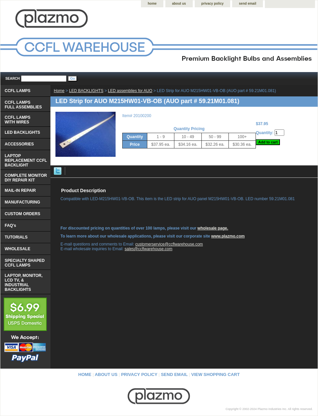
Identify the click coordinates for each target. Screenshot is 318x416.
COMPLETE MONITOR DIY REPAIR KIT (26, 177)
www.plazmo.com (228, 236)
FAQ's (10, 225)
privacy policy (212, 3)
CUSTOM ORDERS (22, 214)
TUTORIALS (16, 237)
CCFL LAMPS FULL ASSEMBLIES (23, 104)
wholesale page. (212, 228)
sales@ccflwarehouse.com (148, 249)
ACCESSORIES (19, 144)
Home (59, 90)
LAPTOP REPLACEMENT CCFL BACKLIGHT (26, 160)
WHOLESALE (17, 249)
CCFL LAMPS (17, 90)
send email (247, 3)
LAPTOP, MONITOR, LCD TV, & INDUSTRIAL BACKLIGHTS (23, 282)
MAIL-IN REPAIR (20, 190)
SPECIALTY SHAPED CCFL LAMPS (25, 263)
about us (179, 3)
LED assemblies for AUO (130, 90)
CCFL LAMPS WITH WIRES (17, 119)
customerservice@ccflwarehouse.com (169, 244)
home (152, 3)
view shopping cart (215, 374)
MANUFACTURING (22, 202)
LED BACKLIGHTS (86, 90)
